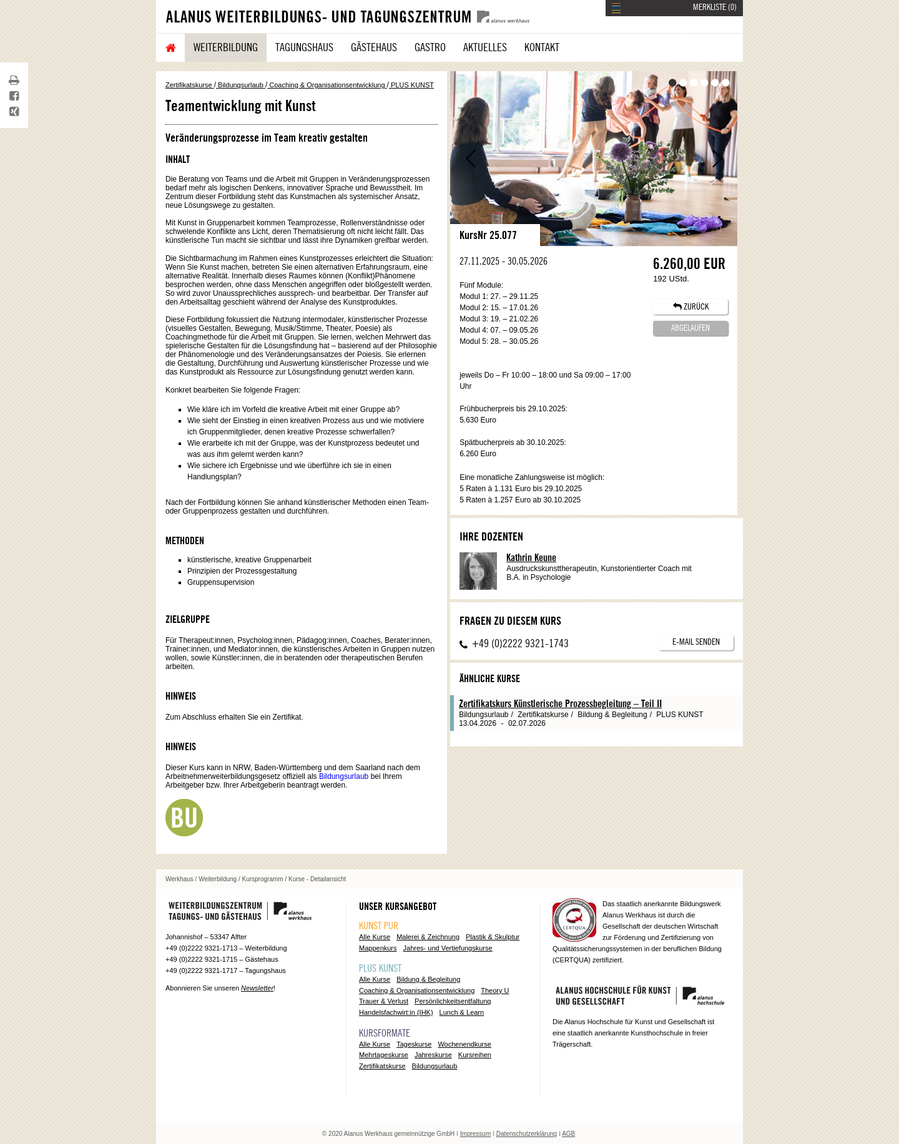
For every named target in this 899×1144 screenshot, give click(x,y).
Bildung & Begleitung (428, 979)
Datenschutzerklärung (526, 1133)
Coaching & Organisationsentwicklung (326, 85)
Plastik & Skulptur (492, 937)
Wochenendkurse (464, 1044)
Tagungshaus (304, 47)
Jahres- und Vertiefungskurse (448, 948)
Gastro (430, 47)
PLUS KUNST (411, 85)
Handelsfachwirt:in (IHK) (396, 1012)
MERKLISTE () (715, 7)
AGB (568, 1133)
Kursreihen (474, 1054)
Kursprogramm (262, 879)
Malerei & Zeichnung (427, 937)
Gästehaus (374, 47)
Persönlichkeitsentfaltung (453, 1001)
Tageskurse (413, 1044)
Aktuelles (485, 47)
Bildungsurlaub (240, 85)
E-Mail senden (696, 642)
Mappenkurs (378, 948)
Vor (717, 158)
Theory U (495, 990)
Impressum (475, 1133)
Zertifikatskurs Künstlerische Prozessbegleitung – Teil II (560, 704)
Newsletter (257, 988)
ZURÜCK (691, 306)
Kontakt (541, 47)
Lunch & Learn (462, 1012)
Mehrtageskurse (383, 1054)
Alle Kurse (374, 937)
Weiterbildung (226, 47)
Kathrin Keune (531, 558)
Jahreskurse (433, 1054)
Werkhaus (179, 879)
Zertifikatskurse (189, 85)
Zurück (470, 158)
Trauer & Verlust (383, 1001)
